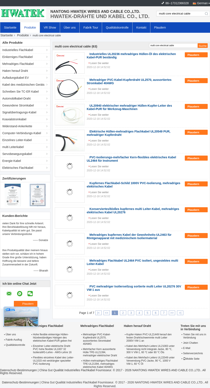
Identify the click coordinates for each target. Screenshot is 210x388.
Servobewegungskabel (17, 154)
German (202, 3)
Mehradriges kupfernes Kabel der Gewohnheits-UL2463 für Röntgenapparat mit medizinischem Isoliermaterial (129, 236)
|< (98, 313)
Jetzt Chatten (189, 342)
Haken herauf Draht (15, 70)
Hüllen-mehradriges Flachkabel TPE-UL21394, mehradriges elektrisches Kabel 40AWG (100, 363)
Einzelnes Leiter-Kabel (17, 140)
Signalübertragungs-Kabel (19, 112)
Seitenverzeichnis (193, 353)
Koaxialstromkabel (14, 119)
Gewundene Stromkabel (18, 105)
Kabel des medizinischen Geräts (23, 84)
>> (172, 313)
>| (180, 313)
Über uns (70, 27)
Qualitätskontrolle (117, 27)
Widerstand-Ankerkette (17, 126)
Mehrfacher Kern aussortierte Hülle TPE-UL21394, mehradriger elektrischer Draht (100, 352)
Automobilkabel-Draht (16, 98)
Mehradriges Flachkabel (18, 64)
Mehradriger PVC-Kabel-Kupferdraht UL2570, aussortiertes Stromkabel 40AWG (97, 339)
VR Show (50, 27)
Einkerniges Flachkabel (17, 57)
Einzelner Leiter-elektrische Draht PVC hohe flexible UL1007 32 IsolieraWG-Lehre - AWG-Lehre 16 (52, 349)
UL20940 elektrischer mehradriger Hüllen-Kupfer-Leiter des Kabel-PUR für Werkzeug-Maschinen (129, 107)
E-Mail (186, 348)
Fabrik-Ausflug (14, 339)
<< (106, 313)
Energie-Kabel (11, 161)
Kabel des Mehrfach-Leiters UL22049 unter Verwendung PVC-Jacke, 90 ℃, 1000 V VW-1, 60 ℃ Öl (150, 360)
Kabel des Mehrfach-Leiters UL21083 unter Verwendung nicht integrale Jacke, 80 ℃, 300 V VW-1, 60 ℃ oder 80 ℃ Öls (150, 349)
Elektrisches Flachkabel (17, 167)
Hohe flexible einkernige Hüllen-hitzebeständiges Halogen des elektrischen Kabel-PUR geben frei (52, 337)
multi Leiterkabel (13, 147)
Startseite (10, 27)
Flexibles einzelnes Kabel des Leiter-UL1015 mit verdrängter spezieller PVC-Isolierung (53, 360)
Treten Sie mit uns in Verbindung (194, 336)
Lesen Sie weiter (99, 63)
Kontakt (141, 27)
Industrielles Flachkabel (17, 50)
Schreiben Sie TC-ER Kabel (20, 91)
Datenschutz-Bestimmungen (18, 370)
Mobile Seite (191, 358)
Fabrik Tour (90, 27)
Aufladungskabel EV (15, 77)
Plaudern (160, 27)
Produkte (30, 27)
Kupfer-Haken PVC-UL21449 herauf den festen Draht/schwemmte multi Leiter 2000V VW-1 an (149, 337)
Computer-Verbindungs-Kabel (21, 133)
